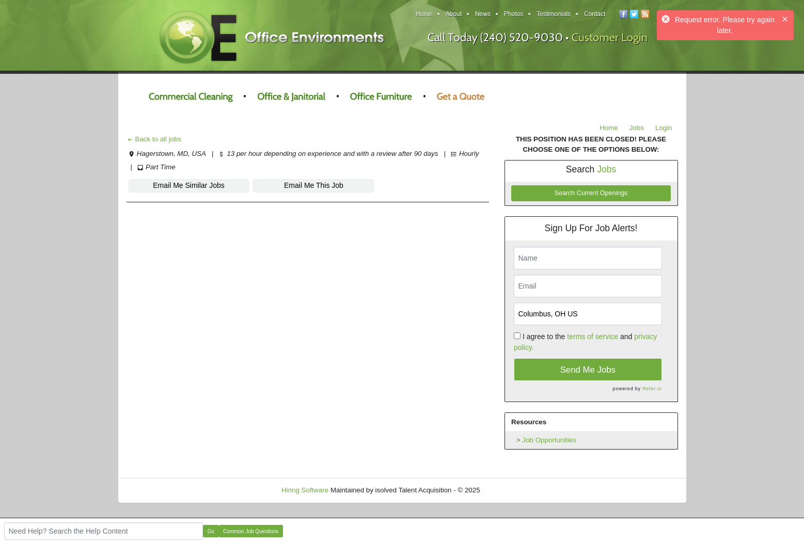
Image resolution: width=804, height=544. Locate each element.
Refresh (510, 490)
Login (663, 128)
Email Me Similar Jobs (188, 185)
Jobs (636, 128)
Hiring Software (304, 490)
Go (211, 531)
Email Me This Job (313, 185)
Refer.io (651, 388)
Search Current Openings (591, 193)
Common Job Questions (250, 531)
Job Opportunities (549, 440)
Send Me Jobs (588, 370)
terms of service (592, 336)
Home (609, 128)
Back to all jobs (154, 139)
